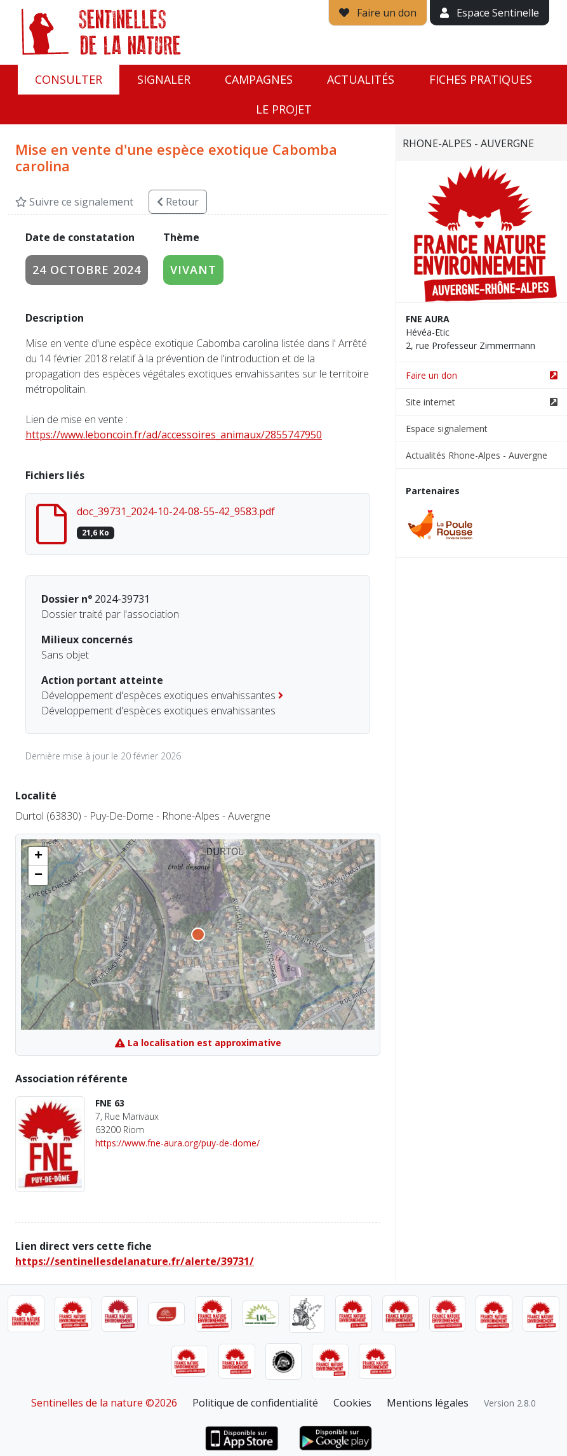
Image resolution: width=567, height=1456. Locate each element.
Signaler (163, 79)
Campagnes (259, 79)
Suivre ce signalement (74, 202)
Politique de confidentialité (255, 1403)
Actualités (360, 79)
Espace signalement (447, 429)
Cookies (352, 1403)
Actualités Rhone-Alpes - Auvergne (476, 455)
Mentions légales (428, 1403)
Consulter (68, 79)
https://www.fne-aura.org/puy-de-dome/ (177, 1143)
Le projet (284, 109)
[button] (38, 856)
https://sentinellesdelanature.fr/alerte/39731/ (134, 1261)
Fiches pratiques (480, 79)
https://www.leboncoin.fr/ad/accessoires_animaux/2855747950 (173, 435)
